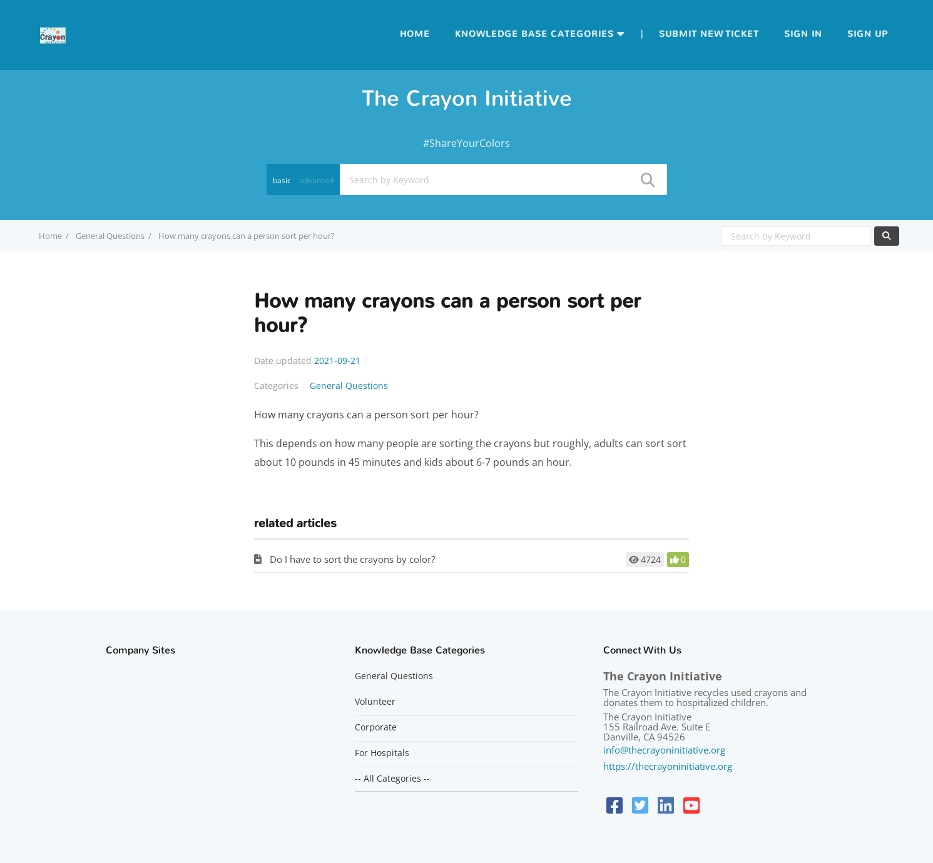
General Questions (110, 235)
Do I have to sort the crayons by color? (352, 559)
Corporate (376, 727)
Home (415, 34)
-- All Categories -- (392, 779)
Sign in (803, 34)
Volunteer (375, 702)
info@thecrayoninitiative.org (664, 750)
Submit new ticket (709, 34)
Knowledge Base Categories (534, 34)
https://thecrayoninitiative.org (667, 766)
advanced (317, 180)
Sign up (867, 34)
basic (282, 180)
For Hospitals (382, 753)
